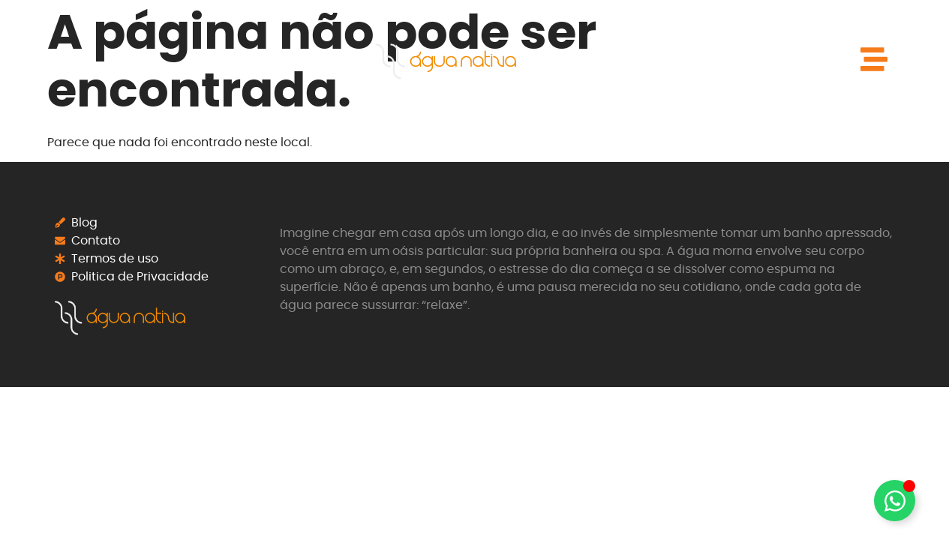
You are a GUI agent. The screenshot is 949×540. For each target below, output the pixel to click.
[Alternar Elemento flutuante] (894, 500)
